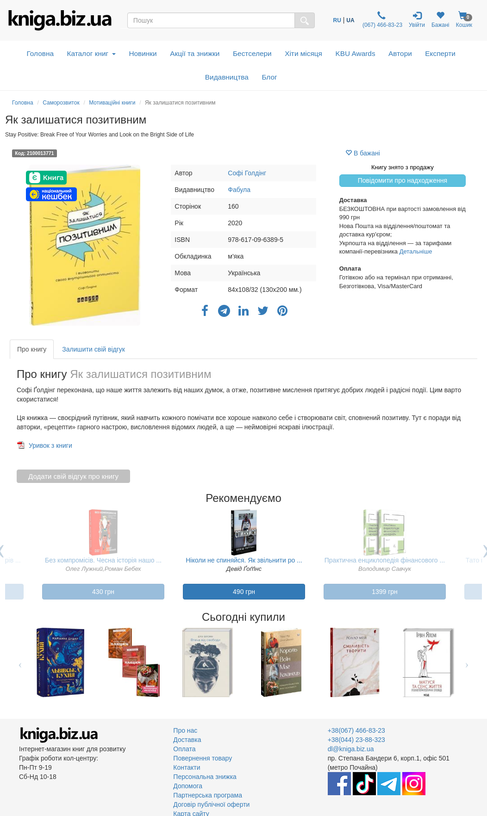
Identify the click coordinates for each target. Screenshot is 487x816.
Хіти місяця (303, 53)
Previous (20, 662)
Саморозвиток (61, 102)
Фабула (239, 189)
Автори (400, 53)
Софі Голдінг (247, 173)
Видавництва (227, 77)
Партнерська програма (207, 795)
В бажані (362, 153)
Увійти (417, 19)
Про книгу (31, 349)
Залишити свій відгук (93, 349)
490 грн (244, 591)
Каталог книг (91, 53)
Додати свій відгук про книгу (73, 476)
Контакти (186, 767)
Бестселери (252, 53)
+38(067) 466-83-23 (356, 730)
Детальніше (416, 251)
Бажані (440, 19)
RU (337, 20)
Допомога (187, 786)
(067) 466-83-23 (381, 19)
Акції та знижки (194, 53)
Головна (40, 53)
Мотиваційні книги (112, 102)
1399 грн (385, 591)
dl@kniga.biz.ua (351, 749)
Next (467, 662)
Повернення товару (202, 758)
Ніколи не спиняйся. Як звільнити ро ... (244, 560)
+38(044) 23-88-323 (356, 739)
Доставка (187, 739)
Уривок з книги (50, 445)
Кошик (464, 19)
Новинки (142, 53)
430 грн (103, 591)
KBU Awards (355, 53)
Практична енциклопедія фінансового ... (385, 560)
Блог (269, 77)
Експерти (440, 53)
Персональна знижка (205, 776)
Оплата (184, 749)
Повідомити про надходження (402, 180)
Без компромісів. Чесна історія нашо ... (103, 560)
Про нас (185, 730)
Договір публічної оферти (211, 804)
